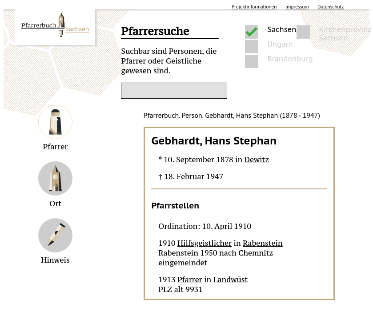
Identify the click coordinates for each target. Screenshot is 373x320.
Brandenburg (290, 59)
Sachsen (281, 29)
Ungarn (280, 44)
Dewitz (257, 159)
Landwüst (230, 279)
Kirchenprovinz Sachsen (345, 32)
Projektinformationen (254, 7)
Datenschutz (330, 7)
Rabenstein (263, 243)
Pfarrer (189, 279)
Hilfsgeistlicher (204, 243)
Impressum (297, 7)
